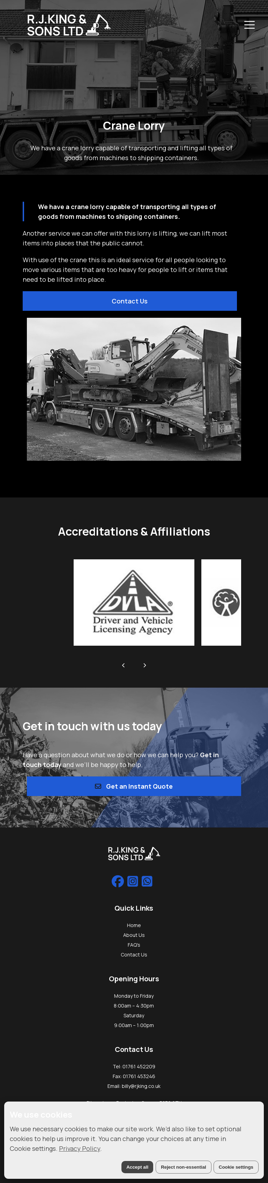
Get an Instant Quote (134, 786)
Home (134, 925)
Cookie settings (236, 1167)
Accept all (137, 1167)
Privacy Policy (79, 1148)
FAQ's (134, 944)
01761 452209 (138, 1066)
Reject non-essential (183, 1167)
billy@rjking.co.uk (141, 1086)
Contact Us (130, 301)
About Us (134, 935)
